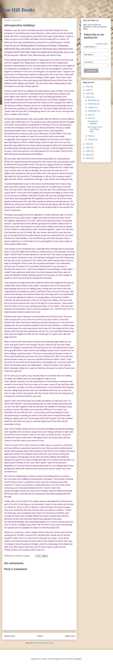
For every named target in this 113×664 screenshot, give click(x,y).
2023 (88, 97)
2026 (88, 86)
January (91, 139)
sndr (63, 659)
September (92, 111)
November (92, 104)
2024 (88, 93)
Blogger (78, 659)
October (91, 107)
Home (40, 636)
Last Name (88, 62)
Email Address (90, 47)
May (90, 136)
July (90, 115)
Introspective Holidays (93, 122)
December (92, 100)
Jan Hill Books (18, 10)
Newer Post (9, 636)
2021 (88, 148)
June (90, 118)
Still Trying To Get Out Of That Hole (95, 129)
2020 (88, 151)
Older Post (70, 636)
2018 (88, 158)
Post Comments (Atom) (44, 643)
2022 (88, 144)
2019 (88, 155)
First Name (88, 55)
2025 (88, 90)
